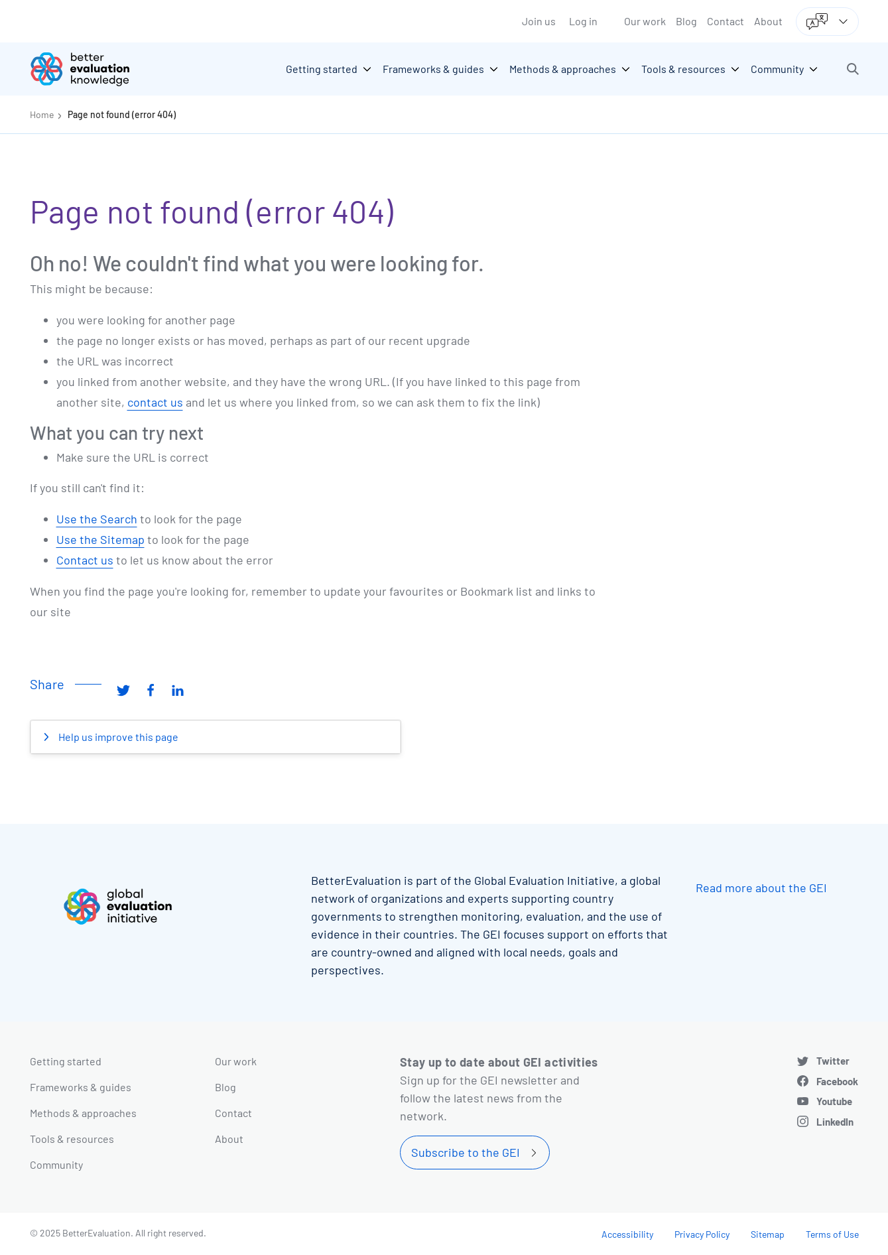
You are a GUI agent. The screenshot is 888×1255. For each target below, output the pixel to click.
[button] (853, 69)
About (768, 21)
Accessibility (627, 1234)
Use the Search (96, 518)
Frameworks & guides (80, 1087)
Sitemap (768, 1234)
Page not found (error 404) (122, 114)
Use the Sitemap (100, 539)
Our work (645, 21)
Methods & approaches (83, 1112)
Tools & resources (72, 1138)
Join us (539, 21)
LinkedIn (835, 1122)
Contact (725, 21)
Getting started (65, 1061)
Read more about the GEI (761, 887)
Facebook (837, 1081)
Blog (686, 21)
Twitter (833, 1061)
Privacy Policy (701, 1234)
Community (56, 1164)
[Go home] (89, 69)
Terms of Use (832, 1234)
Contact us (84, 560)
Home (42, 114)
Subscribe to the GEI (465, 1152)
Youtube (834, 1101)
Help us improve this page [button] (117, 736)
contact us (155, 402)
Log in (583, 21)
